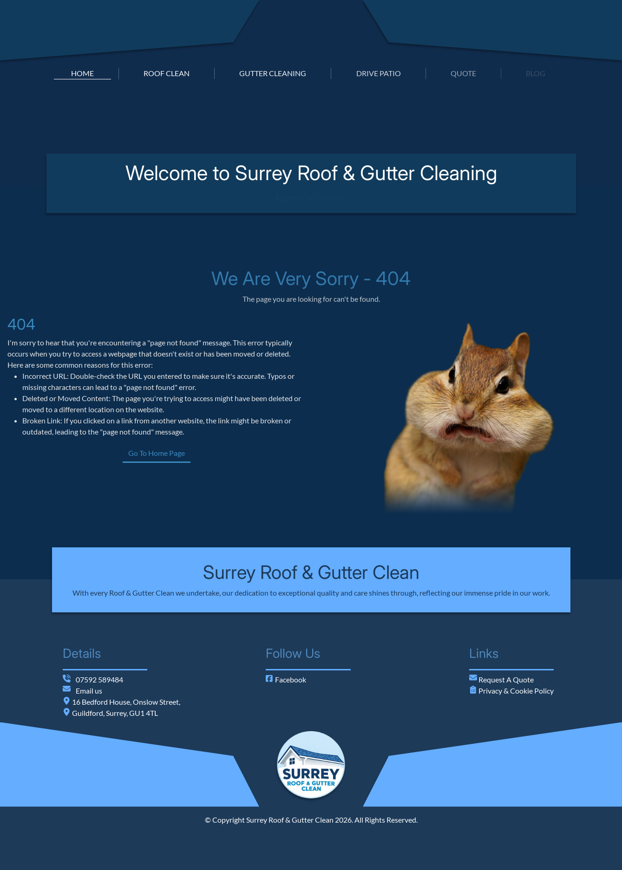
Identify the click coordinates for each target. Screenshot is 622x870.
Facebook (286, 679)
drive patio (378, 73)
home (82, 73)
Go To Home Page (165, 452)
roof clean (167, 73)
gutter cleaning (272, 73)
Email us (89, 690)
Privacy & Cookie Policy (515, 690)
